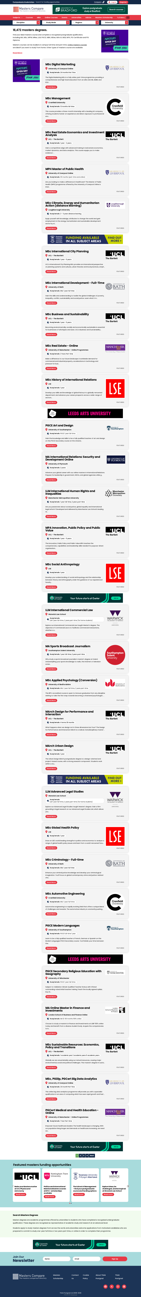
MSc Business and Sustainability (67, 314)
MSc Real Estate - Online (61, 346)
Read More (51, 87)
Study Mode (49, 22)
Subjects (16, 17)
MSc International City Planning (67, 251)
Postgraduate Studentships (23, 2)
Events (64, 17)
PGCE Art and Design (59, 425)
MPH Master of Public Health (64, 169)
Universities (76, 17)
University (107, 22)
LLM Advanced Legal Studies (64, 791)
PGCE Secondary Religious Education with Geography (73, 972)
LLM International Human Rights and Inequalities (70, 492)
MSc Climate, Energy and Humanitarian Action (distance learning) (72, 204)
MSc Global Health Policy (62, 827)
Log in (112, 2)
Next (92, 1155)
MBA (39, 17)
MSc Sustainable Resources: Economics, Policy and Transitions (72, 1045)
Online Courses (51, 17)
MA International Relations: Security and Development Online (72, 458)
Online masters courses (77, 45)
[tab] (69, 1202)
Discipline (19, 22)
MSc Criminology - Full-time (64, 859)
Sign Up (115, 1258)
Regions (77, 22)
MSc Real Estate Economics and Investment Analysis (74, 133)
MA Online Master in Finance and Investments (67, 1009)
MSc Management (57, 98)
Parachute (74, 1294)
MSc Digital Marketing (60, 64)
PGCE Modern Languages (62, 925)
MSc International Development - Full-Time (74, 283)
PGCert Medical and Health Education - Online (71, 1111)
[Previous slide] (12, 1185)
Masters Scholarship (104, 17)
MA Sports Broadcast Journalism (67, 646)
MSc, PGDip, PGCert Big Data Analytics (71, 1078)
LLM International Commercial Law (69, 610)
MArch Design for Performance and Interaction (69, 713)
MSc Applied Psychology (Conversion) (71, 680)
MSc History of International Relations (71, 380)
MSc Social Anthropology (62, 564)
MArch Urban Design (59, 746)
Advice (88, 17)
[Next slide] (128, 1185)
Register (123, 2)
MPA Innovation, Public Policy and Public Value (72, 529)
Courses (29, 17)
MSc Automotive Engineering (65, 893)
